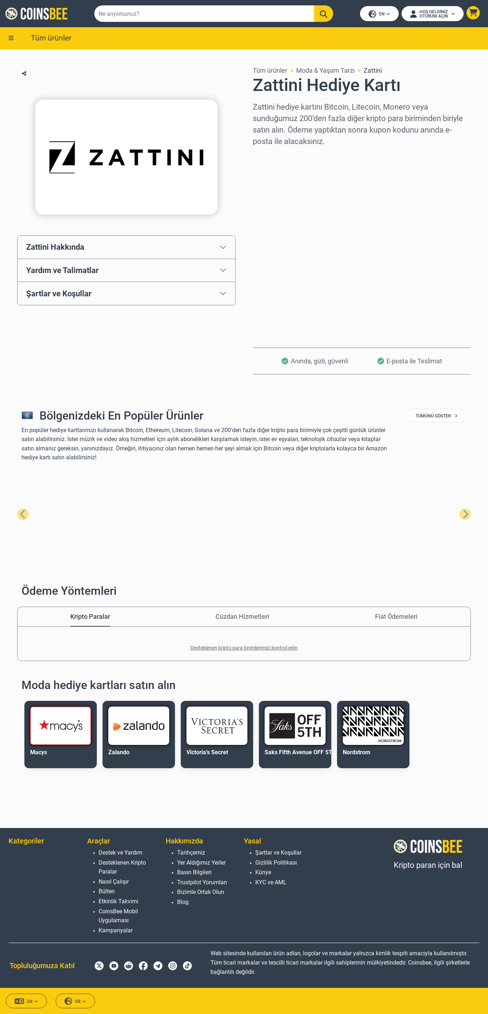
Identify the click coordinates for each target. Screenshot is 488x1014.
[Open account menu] (432, 13)
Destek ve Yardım (120, 852)
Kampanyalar (116, 930)
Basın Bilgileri (194, 872)
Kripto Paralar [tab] (90, 617)
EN (379, 14)
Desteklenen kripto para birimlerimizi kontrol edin (244, 648)
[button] (472, 13)
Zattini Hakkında (55, 247)
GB (75, 1001)
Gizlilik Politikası (276, 862)
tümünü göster (437, 416)
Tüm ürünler (51, 38)
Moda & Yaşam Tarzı (325, 71)
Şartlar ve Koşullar (58, 293)
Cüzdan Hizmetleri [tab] (242, 617)
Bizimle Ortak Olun (200, 892)
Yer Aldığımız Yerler (201, 862)
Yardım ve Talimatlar (62, 271)
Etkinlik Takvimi (118, 901)
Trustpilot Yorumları (202, 882)
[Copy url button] (23, 74)
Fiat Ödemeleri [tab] (396, 617)
